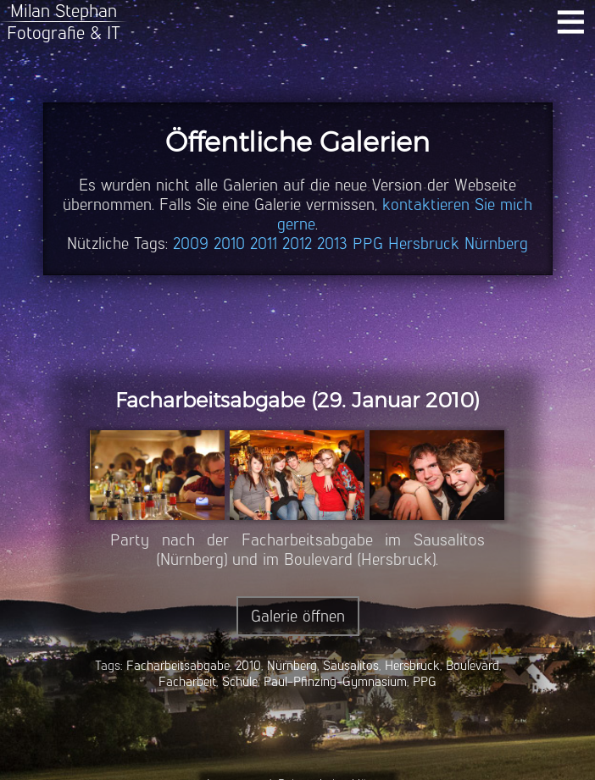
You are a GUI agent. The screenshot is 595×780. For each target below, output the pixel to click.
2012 (297, 243)
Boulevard (472, 665)
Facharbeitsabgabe (178, 665)
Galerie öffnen (298, 616)
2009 (191, 243)
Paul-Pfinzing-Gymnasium (335, 681)
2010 (229, 243)
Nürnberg (496, 243)
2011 (263, 243)
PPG (368, 243)
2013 (332, 243)
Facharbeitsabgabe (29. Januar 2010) (297, 400)
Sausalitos (351, 665)
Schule (240, 681)
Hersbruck (423, 243)
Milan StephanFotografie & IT (63, 21)
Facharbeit (187, 681)
